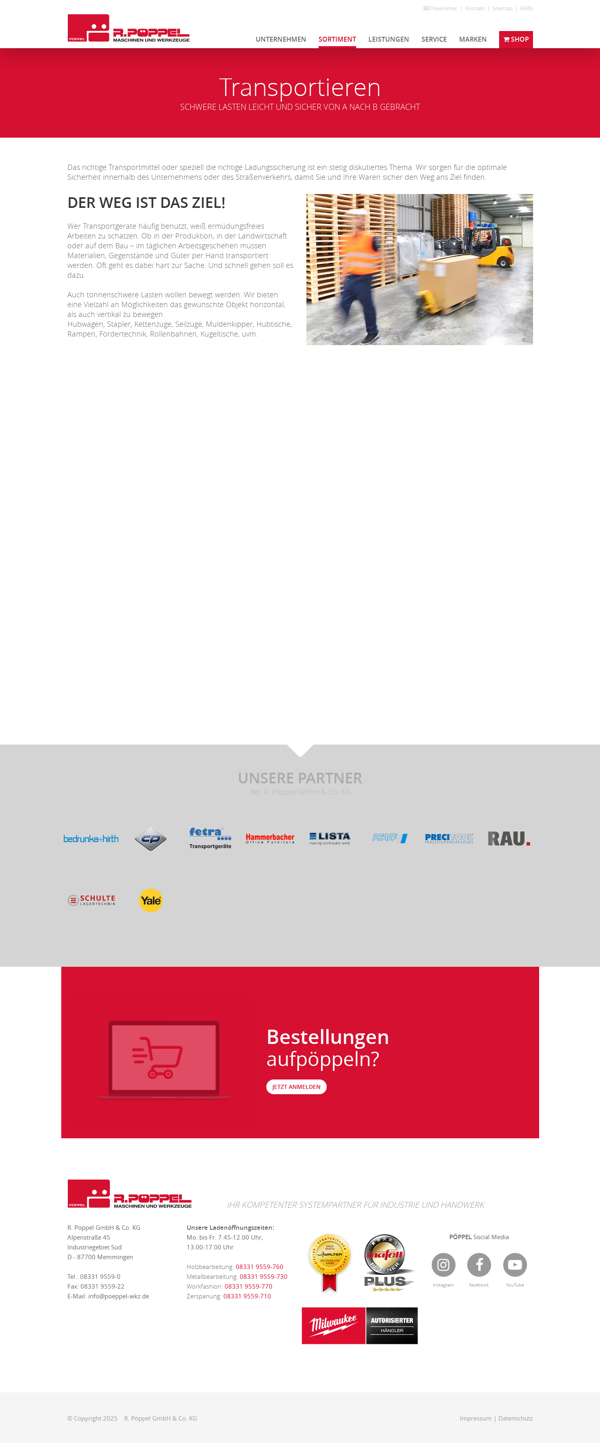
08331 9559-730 (264, 1276)
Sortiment (337, 39)
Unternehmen (281, 39)
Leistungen (388, 39)
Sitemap (503, 8)
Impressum (476, 1418)
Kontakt (475, 8)
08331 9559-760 (259, 1266)
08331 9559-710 (247, 1296)
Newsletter (440, 8)
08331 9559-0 (100, 1276)
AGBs (526, 8)
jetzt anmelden (296, 1087)
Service (434, 39)
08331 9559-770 (248, 1286)
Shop (516, 39)
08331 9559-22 (102, 1286)
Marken (473, 39)
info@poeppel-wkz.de (118, 1296)
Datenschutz (515, 1418)
